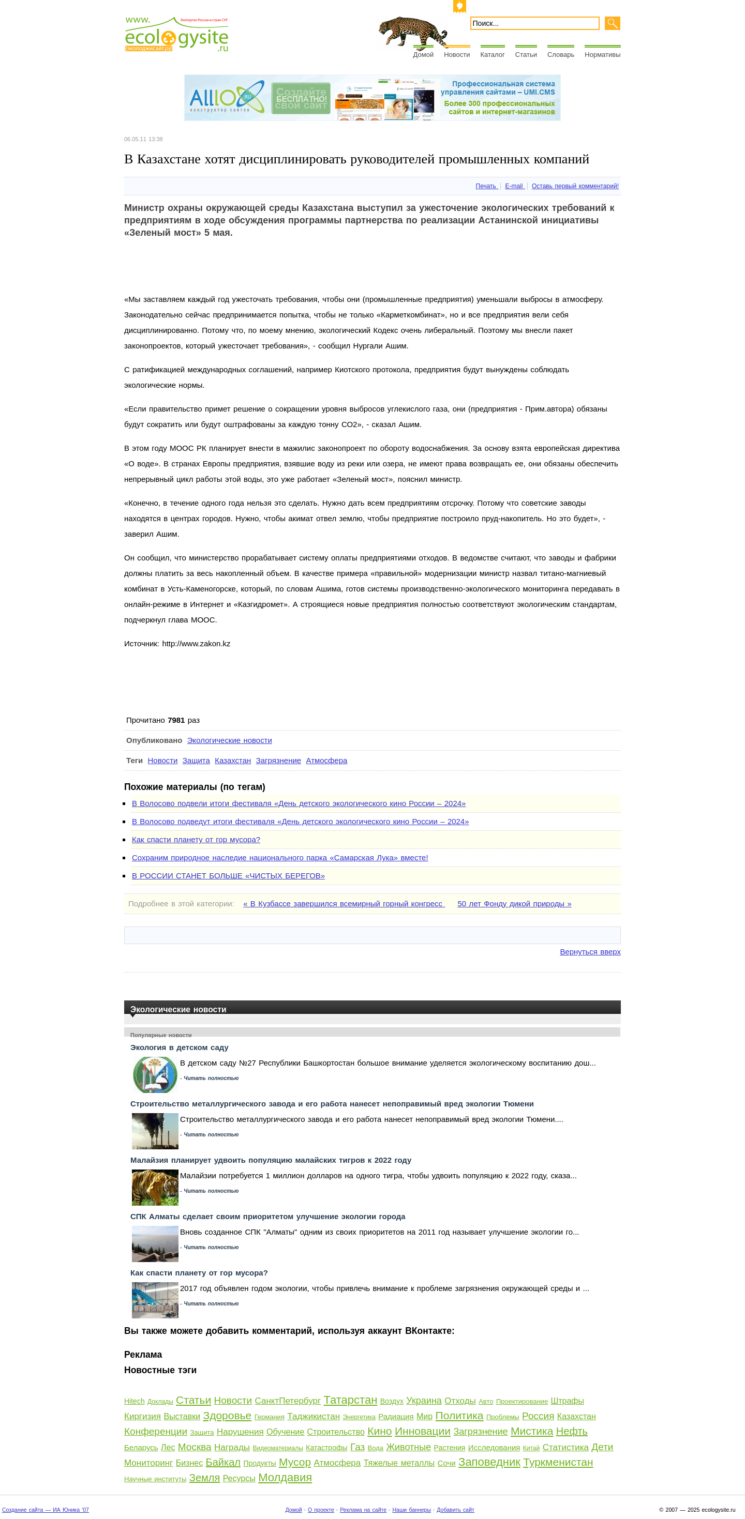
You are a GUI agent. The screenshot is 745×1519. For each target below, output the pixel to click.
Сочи (447, 1463)
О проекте (321, 1510)
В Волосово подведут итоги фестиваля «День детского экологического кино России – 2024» (300, 821)
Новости (457, 54)
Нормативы (602, 54)
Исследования (494, 1447)
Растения (450, 1448)
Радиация (395, 1416)
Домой (423, 54)
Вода (375, 1448)
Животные (408, 1447)
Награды (232, 1447)
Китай (531, 1448)
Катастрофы (326, 1448)
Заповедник (489, 1461)
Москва (195, 1446)
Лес (168, 1447)
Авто (486, 1401)
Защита (196, 760)
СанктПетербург (288, 1401)
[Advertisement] (312, 268)
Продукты (259, 1463)
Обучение (285, 1431)
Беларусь (141, 1447)
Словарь (560, 54)
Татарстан (351, 1399)
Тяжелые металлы (399, 1463)
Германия (270, 1417)
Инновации (423, 1431)
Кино (379, 1431)
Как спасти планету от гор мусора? (196, 839)
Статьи (526, 54)
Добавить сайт (455, 1510)
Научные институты (155, 1479)
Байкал (223, 1462)
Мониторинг (148, 1463)
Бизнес (189, 1463)
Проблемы (502, 1417)
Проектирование (522, 1401)
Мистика (532, 1431)
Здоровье (227, 1415)
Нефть (572, 1431)
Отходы (460, 1401)
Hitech (134, 1401)
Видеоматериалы (277, 1448)
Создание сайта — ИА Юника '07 (45, 1510)
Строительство (336, 1431)
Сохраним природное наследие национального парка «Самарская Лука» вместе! (280, 857)
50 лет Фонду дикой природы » (514, 903)
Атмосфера (326, 760)
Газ (357, 1446)
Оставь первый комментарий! (575, 186)
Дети (602, 1446)
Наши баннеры (411, 1510)
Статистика (566, 1447)
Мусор (295, 1462)
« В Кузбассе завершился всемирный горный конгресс (344, 903)
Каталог (493, 54)
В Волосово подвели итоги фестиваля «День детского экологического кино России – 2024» (299, 803)
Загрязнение (278, 760)
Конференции (155, 1431)
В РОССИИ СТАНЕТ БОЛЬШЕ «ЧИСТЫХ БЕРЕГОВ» (228, 875)
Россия (538, 1415)
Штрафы (567, 1400)
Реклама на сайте (363, 1510)
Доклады (160, 1401)
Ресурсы (239, 1478)
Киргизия (142, 1416)
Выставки (181, 1416)
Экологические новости (229, 740)
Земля (204, 1477)
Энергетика (358, 1417)
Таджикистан (313, 1416)
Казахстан (233, 760)
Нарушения (240, 1432)
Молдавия (285, 1477)
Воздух (392, 1401)
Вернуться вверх (590, 951)
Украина (424, 1400)
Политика (460, 1415)
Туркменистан (558, 1462)
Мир (424, 1416)
